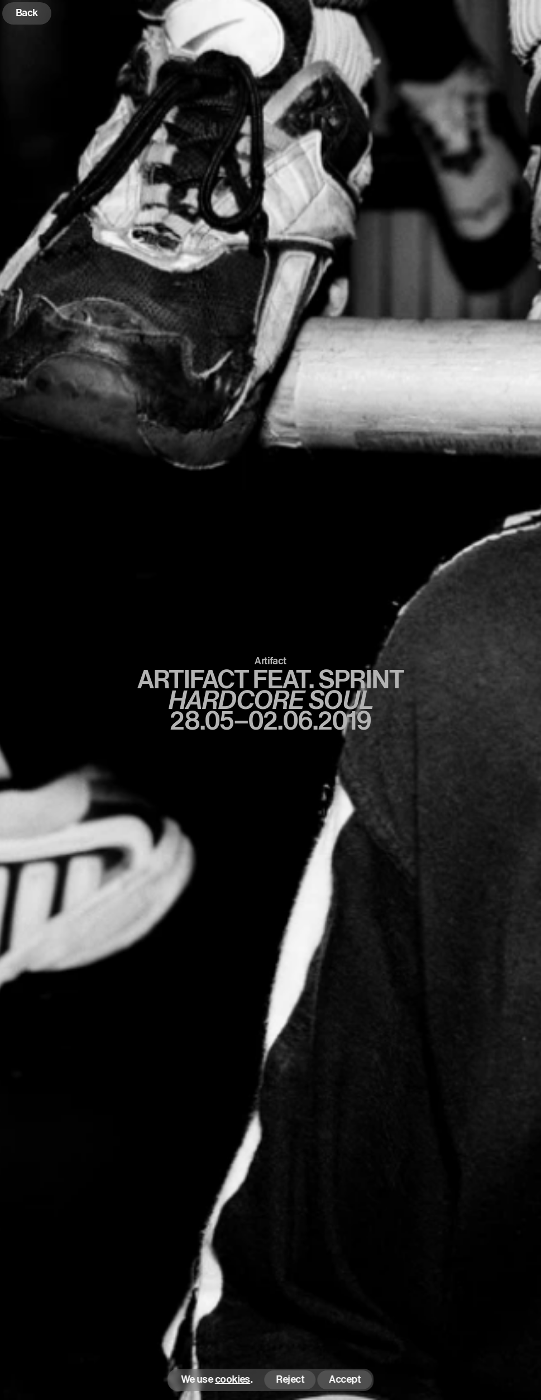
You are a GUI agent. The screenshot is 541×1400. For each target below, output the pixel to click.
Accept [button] (344, 1379)
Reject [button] (290, 1379)
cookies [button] (232, 1379)
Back (27, 13)
